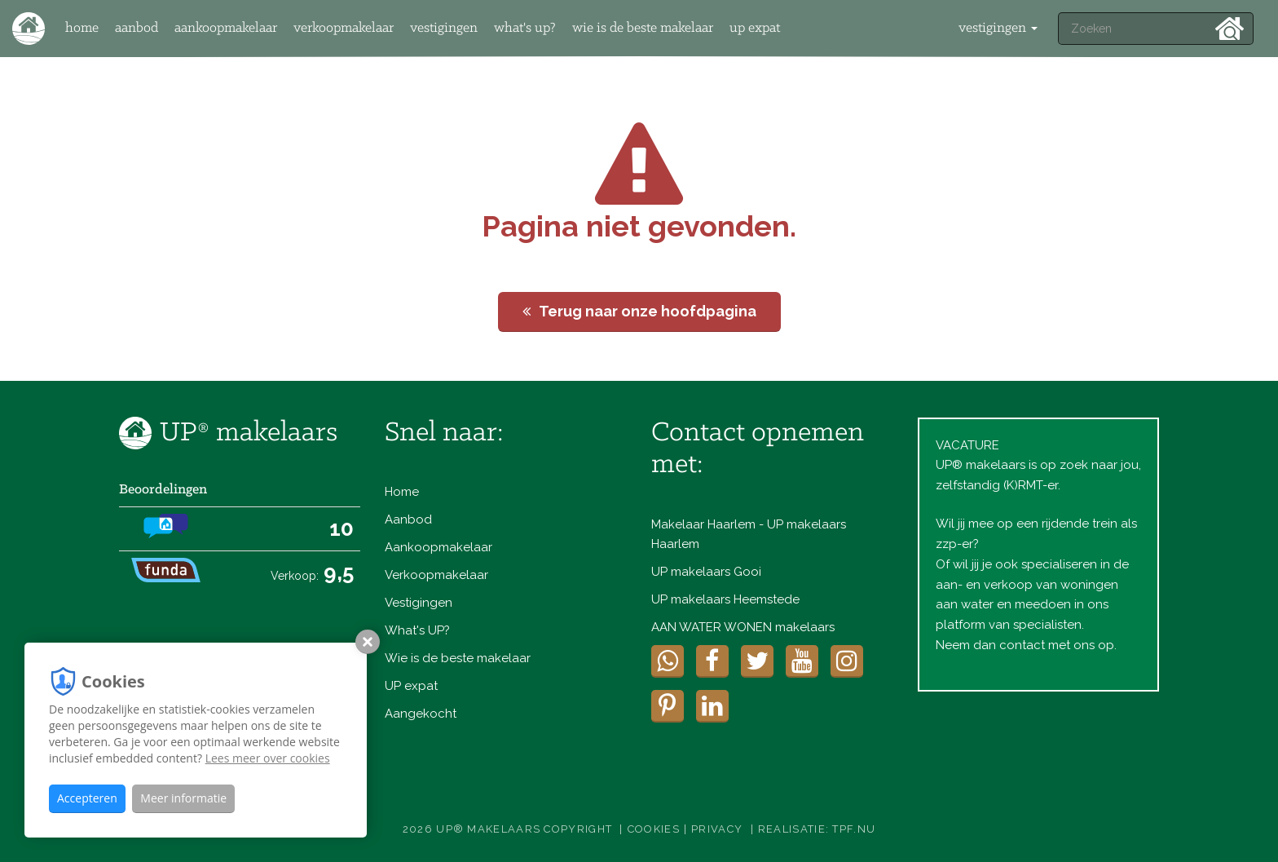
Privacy (717, 829)
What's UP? (525, 28)
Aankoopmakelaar (225, 28)
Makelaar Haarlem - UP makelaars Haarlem (748, 534)
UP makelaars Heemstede (725, 599)
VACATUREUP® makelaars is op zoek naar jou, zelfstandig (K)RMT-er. (1038, 465)
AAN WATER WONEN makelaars (743, 627)
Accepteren (87, 798)
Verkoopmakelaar (343, 28)
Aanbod (136, 28)
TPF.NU (853, 829)
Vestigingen (444, 28)
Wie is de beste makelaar (642, 28)
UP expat (754, 28)
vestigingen (998, 28)
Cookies (654, 829)
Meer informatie (183, 798)
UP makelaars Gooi (706, 571)
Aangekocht (420, 713)
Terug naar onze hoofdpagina (639, 311)
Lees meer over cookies (267, 758)
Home (82, 28)
